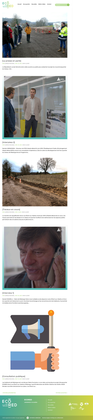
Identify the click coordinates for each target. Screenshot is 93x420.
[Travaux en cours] (11, 209)
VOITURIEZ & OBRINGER (34, 417)
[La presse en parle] (11, 61)
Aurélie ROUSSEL (9, 63)
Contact (49, 4)
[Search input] (61, 5)
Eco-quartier (26, 4)
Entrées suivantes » (61, 392)
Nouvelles (34, 4)
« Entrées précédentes (9, 392)
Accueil (19, 4)
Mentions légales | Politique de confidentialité (52, 417)
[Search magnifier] (68, 5)
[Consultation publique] (13, 376)
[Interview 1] (8, 293)
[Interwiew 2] (8, 142)
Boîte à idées (41, 4)
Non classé (26, 63)
